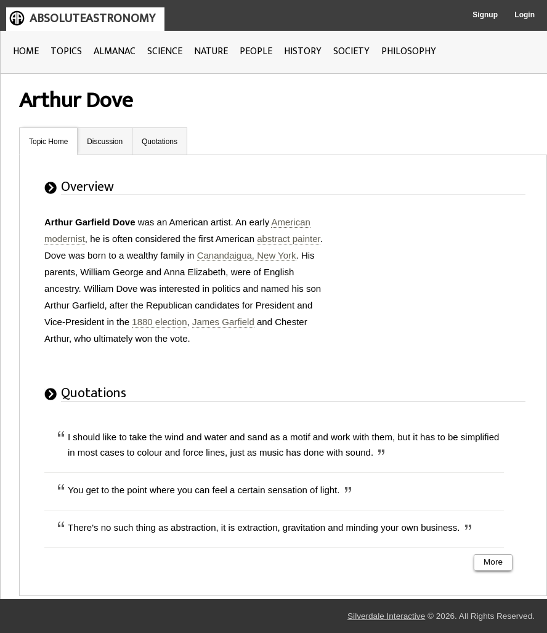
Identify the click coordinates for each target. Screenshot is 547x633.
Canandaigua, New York (246, 255)
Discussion (105, 141)
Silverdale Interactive (386, 616)
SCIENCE (164, 51)
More (493, 561)
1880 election (159, 321)
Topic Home (48, 141)
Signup (485, 14)
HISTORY (303, 51)
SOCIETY (351, 51)
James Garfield (223, 321)
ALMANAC (115, 51)
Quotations (159, 141)
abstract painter (288, 238)
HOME (26, 51)
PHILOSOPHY (408, 51)
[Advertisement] (435, 291)
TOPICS (66, 51)
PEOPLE (256, 51)
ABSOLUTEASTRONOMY (92, 18)
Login (524, 14)
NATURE (211, 51)
